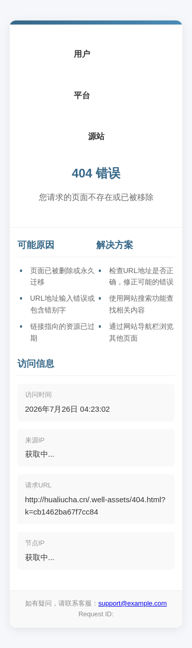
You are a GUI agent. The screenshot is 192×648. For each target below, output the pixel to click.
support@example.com (132, 603)
